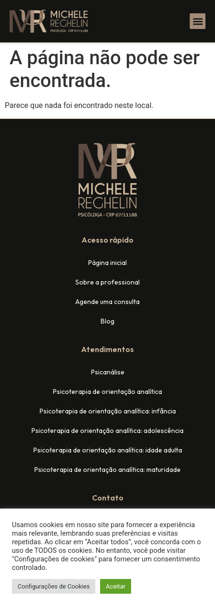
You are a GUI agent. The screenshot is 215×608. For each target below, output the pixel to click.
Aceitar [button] (115, 586)
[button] (197, 21)
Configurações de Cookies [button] (54, 586)
